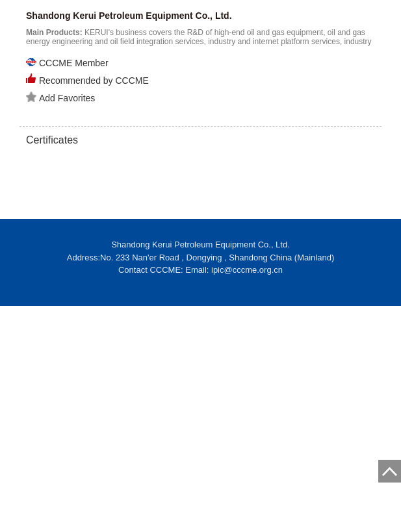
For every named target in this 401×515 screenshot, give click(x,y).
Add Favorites (60, 97)
